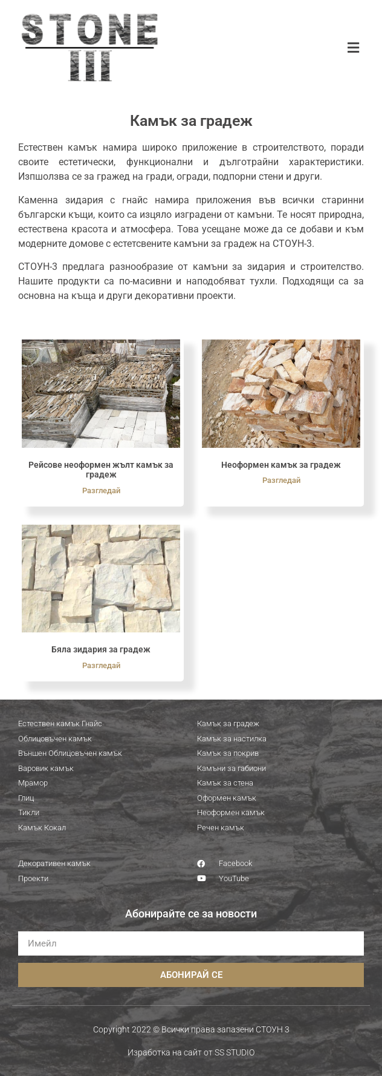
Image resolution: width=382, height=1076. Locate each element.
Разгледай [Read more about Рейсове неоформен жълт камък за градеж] (101, 490)
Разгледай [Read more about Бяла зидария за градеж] (101, 665)
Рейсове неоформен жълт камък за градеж (100, 470)
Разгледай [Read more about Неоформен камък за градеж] (281, 480)
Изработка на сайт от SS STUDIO (191, 1052)
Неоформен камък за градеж (281, 465)
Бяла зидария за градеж (101, 649)
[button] (353, 47)
